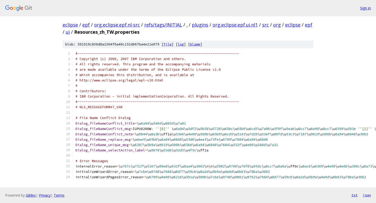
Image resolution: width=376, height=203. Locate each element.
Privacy (45, 195)
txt (354, 195)
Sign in (365, 8)
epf (86, 25)
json (367, 195)
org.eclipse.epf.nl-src (117, 25)
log (181, 44)
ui (68, 32)
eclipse (70, 25)
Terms (59, 195)
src (265, 25)
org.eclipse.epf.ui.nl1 (235, 25)
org (277, 25)
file (167, 44)
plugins (200, 25)
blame (195, 44)
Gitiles (31, 195)
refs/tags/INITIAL (163, 25)
